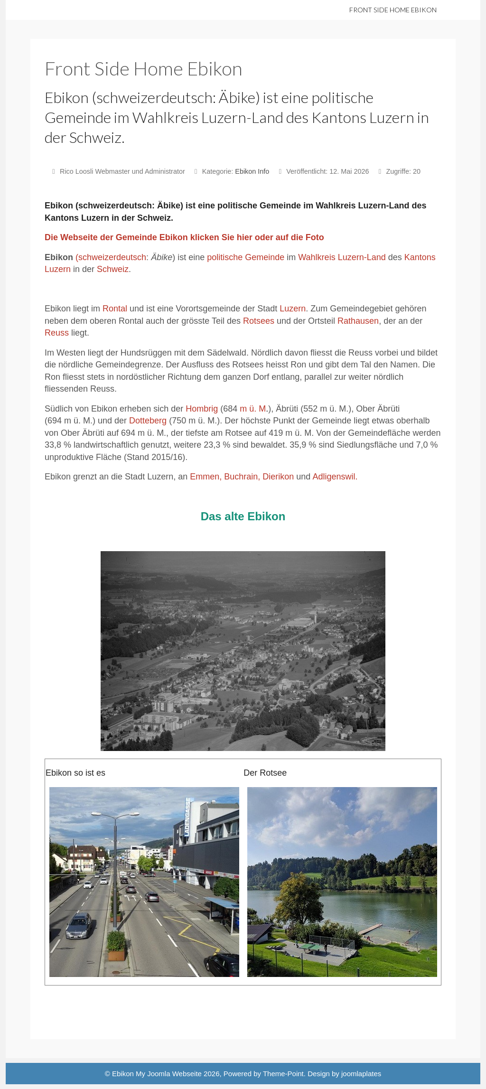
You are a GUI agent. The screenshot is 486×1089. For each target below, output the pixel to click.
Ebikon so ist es (75, 773)
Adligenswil (333, 476)
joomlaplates (361, 1074)
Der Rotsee (265, 773)
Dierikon (278, 476)
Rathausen (358, 321)
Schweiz (113, 269)
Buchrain (241, 476)
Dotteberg (148, 420)
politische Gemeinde (245, 257)
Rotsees (258, 321)
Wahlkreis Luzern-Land (341, 257)
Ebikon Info (252, 171)
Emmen (204, 476)
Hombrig (202, 408)
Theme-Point (283, 1074)
